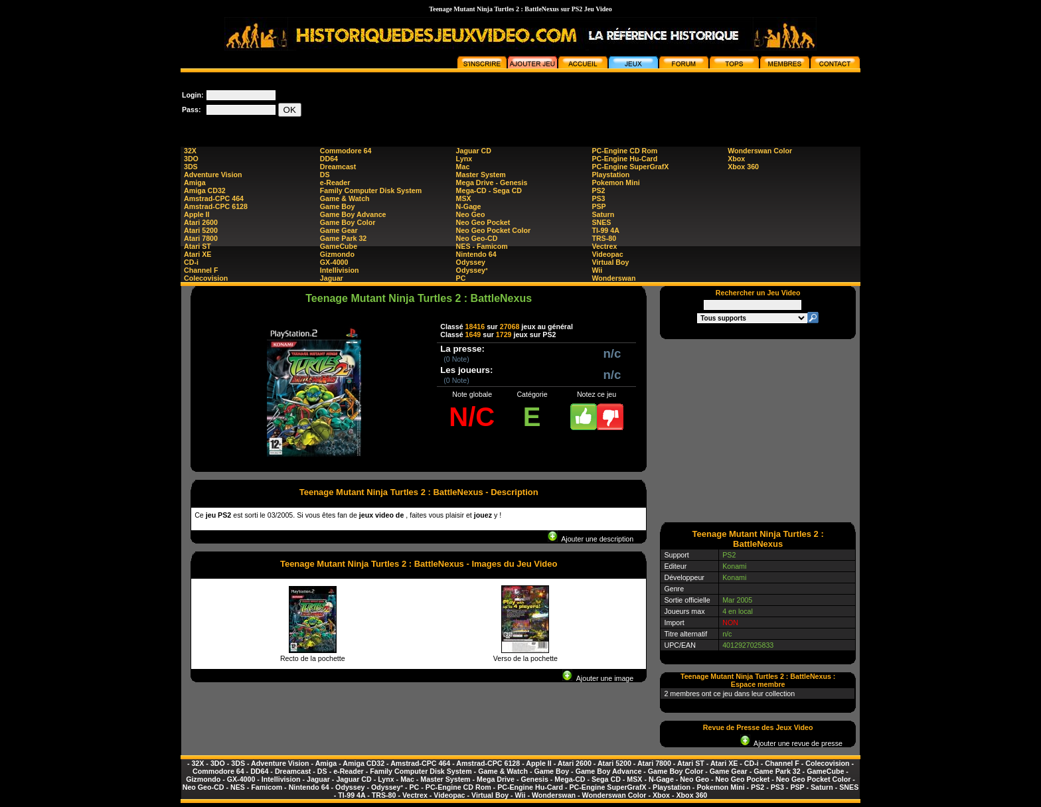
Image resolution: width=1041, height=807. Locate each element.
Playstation (610, 175)
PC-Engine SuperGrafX (630, 167)
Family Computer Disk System (371, 190)
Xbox (736, 159)
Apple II (196, 214)
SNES (601, 222)
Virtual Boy (610, 262)
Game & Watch (345, 198)
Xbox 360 (743, 167)
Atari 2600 (201, 222)
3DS (191, 167)
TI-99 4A (605, 230)
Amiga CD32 (205, 190)
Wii (597, 270)
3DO (191, 159)
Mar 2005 (737, 600)
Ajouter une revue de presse (791, 743)
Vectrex (604, 246)
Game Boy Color (348, 222)
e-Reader (335, 182)
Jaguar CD (473, 151)
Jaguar (331, 278)
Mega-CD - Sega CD (489, 190)
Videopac (607, 254)
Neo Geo (470, 214)
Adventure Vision (213, 175)
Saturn (603, 214)
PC (461, 278)
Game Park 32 (343, 238)
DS (325, 175)
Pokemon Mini (615, 182)
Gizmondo (337, 254)
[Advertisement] (618, 102)
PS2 (598, 190)
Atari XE (197, 254)
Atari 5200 (201, 230)
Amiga (195, 182)
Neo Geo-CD (477, 238)
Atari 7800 (201, 238)
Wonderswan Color (760, 151)
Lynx (464, 159)
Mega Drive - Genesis (492, 182)
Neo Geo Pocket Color (493, 230)
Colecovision (206, 278)
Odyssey (470, 262)
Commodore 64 (346, 151)
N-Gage (468, 206)
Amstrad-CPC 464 (214, 198)
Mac (463, 167)
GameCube (338, 246)
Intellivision (339, 270)
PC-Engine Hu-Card (624, 159)
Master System (481, 175)
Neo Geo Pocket (483, 222)
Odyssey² (472, 270)
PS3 (598, 198)
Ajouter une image (597, 678)
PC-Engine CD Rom (624, 151)
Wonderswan (613, 278)
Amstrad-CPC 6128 (216, 206)
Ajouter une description (590, 539)
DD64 (329, 159)
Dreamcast (338, 167)
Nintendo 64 (476, 254)
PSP (598, 206)
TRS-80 (604, 238)
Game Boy (337, 206)
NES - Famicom (482, 246)
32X (190, 151)
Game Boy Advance (353, 214)
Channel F (201, 270)
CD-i (191, 262)
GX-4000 (334, 262)
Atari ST (197, 246)
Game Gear (339, 230)
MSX (463, 198)
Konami (734, 566)
